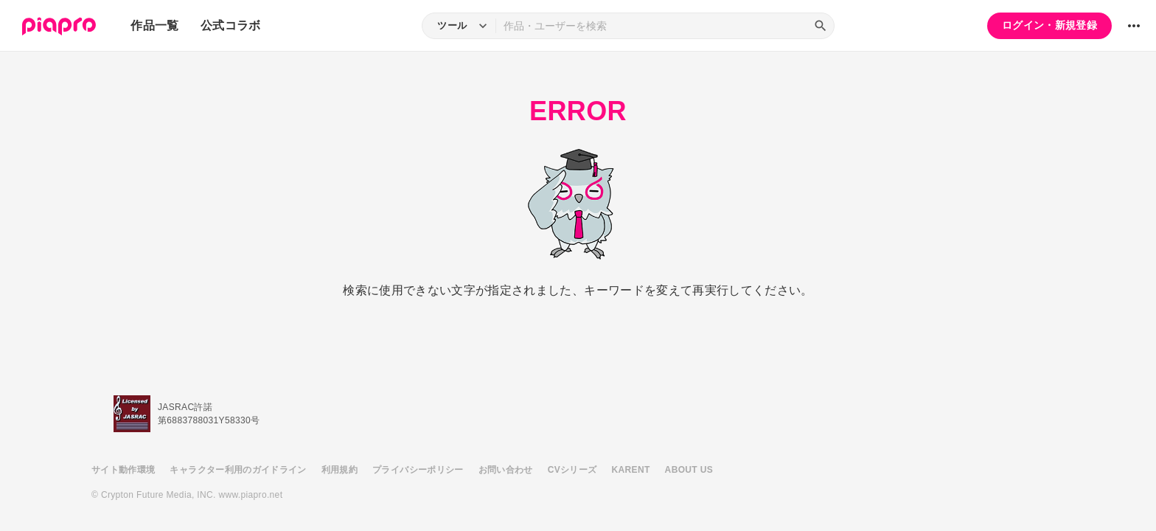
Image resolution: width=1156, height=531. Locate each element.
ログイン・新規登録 (1049, 25)
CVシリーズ (572, 470)
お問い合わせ (505, 470)
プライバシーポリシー (418, 470)
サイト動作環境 (123, 470)
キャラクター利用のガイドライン (238, 470)
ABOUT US (689, 470)
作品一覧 (154, 25)
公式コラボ (231, 25)
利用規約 (339, 470)
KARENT (631, 470)
